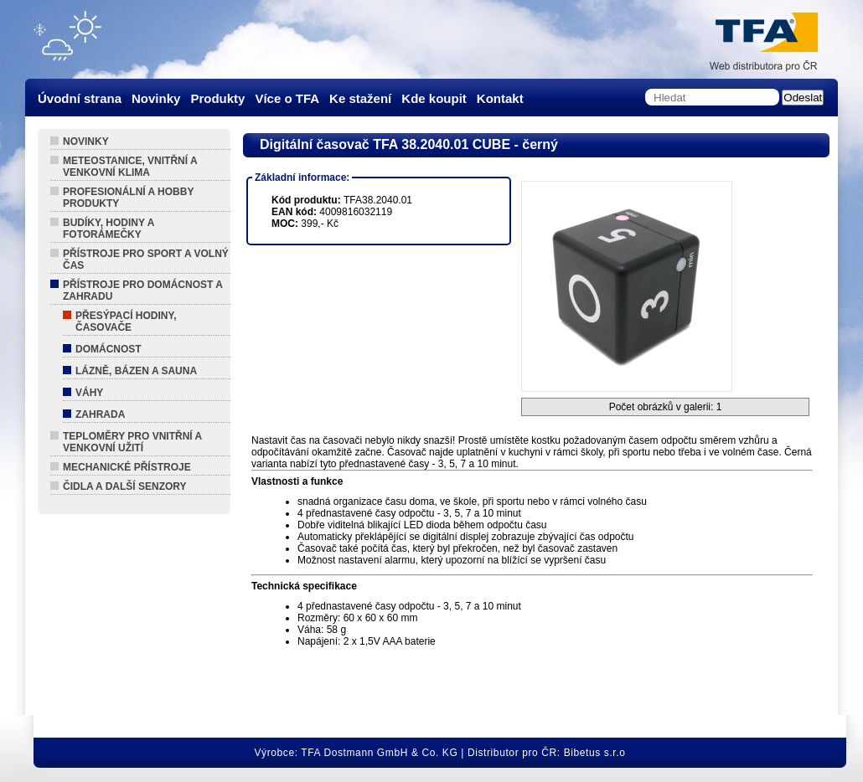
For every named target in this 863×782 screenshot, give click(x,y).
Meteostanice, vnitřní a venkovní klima (130, 166)
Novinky (86, 141)
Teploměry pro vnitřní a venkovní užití (132, 442)
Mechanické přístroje (127, 467)
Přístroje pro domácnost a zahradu (143, 290)
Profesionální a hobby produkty (128, 197)
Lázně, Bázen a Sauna (136, 371)
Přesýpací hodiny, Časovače (125, 321)
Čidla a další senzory (125, 486)
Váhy (89, 393)
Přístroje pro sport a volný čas (146, 259)
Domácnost (108, 349)
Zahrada (100, 414)
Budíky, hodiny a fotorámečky (108, 228)
